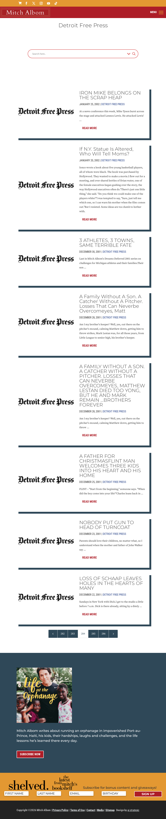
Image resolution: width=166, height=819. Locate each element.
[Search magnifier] (133, 53)
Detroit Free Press (113, 104)
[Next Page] (113, 633)
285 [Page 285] (93, 633)
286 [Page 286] (104, 633)
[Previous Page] (53, 633)
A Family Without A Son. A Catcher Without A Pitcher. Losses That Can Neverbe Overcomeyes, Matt (111, 303)
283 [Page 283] (73, 633)
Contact (91, 810)
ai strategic (133, 810)
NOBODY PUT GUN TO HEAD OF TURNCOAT (106, 524)
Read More (89, 128)
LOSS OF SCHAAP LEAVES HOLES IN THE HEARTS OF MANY (111, 583)
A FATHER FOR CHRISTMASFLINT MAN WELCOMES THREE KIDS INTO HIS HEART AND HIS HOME (110, 465)
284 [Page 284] (83, 633)
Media (100, 810)
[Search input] (78, 53)
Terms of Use (77, 810)
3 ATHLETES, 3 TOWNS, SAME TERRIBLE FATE (106, 242)
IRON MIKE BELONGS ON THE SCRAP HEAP (110, 95)
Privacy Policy (60, 810)
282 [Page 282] (63, 633)
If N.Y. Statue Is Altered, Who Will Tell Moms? (106, 151)
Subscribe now (30, 754)
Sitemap (110, 810)
